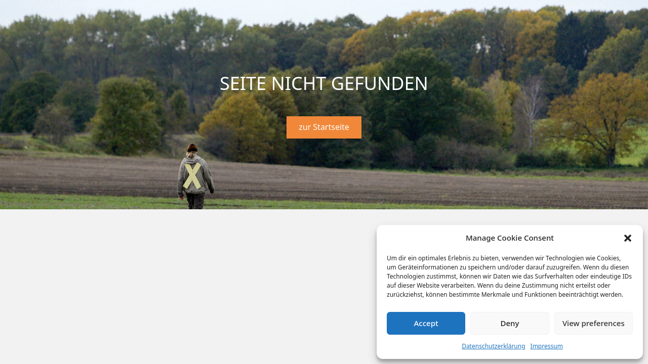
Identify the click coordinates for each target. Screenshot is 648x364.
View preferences (593, 323)
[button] (628, 238)
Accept (426, 323)
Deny (510, 323)
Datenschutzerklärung (493, 346)
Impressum (547, 346)
